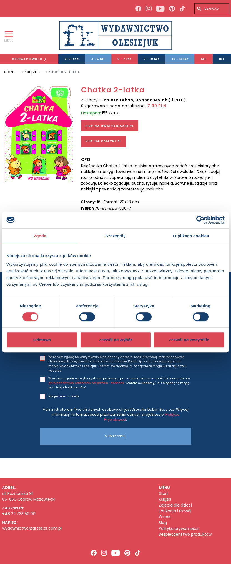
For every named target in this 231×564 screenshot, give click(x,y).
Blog (163, 522)
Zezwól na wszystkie (189, 339)
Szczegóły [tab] (115, 236)
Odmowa (42, 339)
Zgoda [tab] (40, 236)
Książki (31, 71)
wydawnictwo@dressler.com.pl (32, 528)
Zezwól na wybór (115, 339)
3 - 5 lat (98, 59)
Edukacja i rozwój (175, 511)
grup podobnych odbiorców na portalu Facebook (86, 383)
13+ (203, 59)
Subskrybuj (115, 436)
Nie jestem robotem (63, 396)
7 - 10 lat (151, 59)
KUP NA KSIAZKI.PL (104, 141)
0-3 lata (72, 59)
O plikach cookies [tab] (191, 236)
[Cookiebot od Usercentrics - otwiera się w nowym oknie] (200, 220)
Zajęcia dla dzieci (175, 505)
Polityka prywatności (178, 528)
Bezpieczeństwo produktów (185, 534)
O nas (164, 517)
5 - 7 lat (124, 59)
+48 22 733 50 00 (19, 514)
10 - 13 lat (180, 59)
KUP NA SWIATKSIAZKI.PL (110, 126)
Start (9, 71)
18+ (222, 59)
